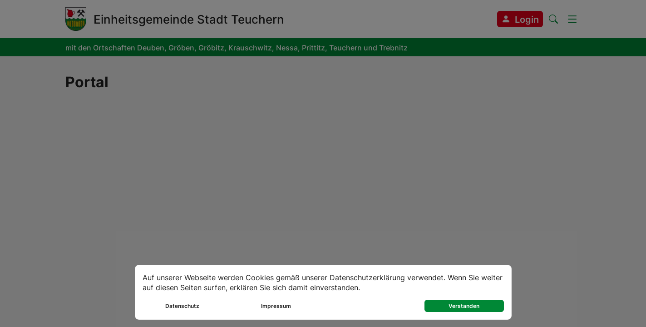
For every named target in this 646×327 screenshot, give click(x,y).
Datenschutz (182, 306)
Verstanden (464, 306)
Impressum (276, 306)
